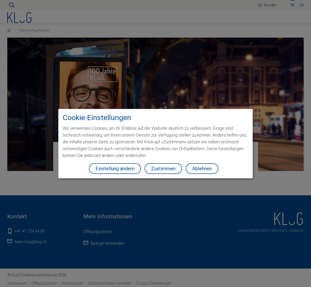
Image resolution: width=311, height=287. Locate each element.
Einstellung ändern (114, 169)
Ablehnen (202, 169)
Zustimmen (163, 169)
